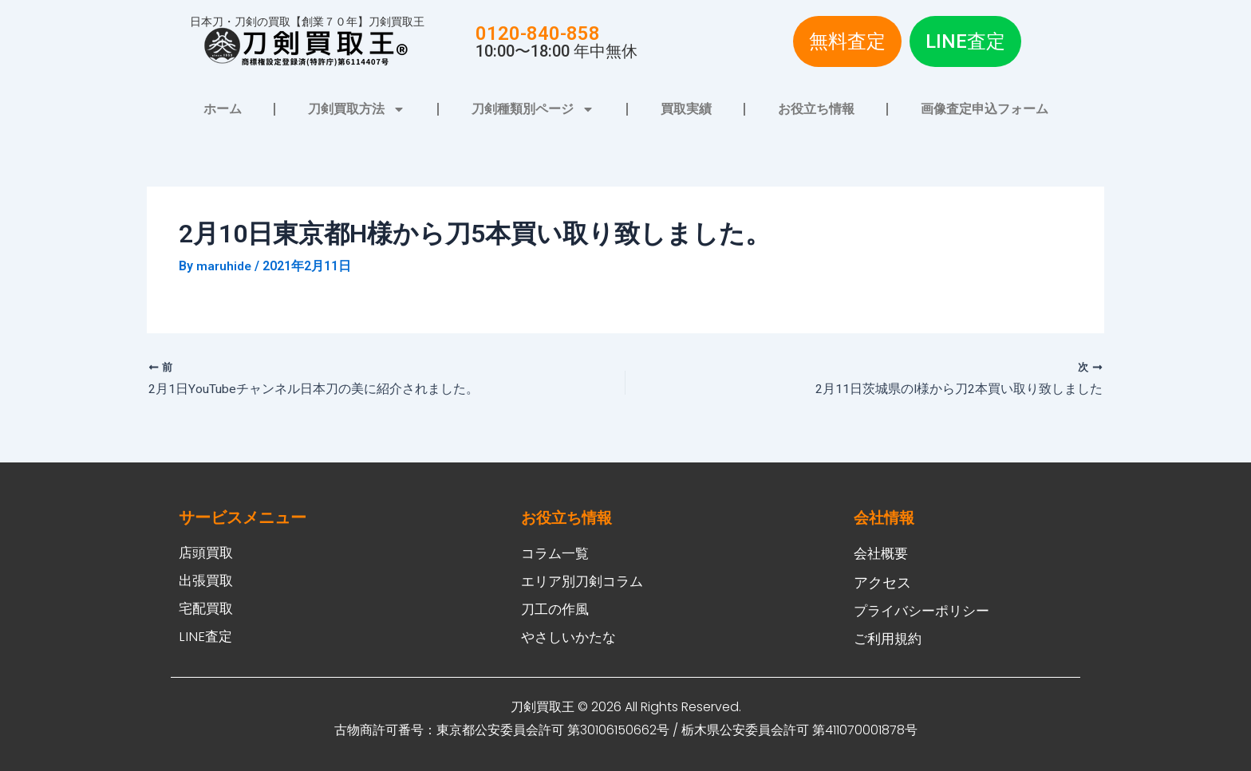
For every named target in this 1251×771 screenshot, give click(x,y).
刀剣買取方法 (356, 109)
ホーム (222, 108)
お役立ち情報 (816, 108)
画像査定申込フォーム (984, 108)
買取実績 (686, 108)
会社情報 (886, 513)
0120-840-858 (538, 33)
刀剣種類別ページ (533, 109)
